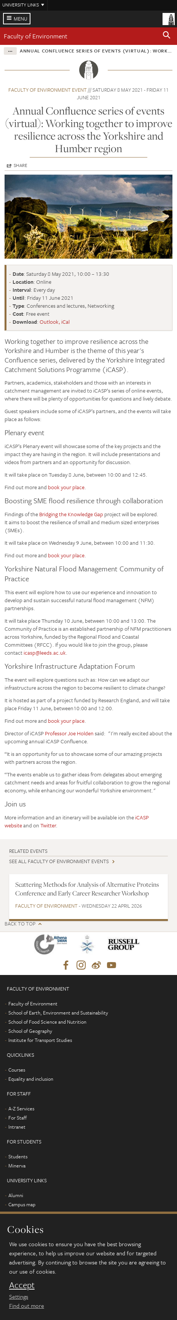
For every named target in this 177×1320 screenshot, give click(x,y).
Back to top (20, 923)
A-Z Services (21, 1108)
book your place (66, 487)
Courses (16, 1069)
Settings (18, 1296)
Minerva (17, 1165)
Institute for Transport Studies (40, 1040)
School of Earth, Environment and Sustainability (58, 1012)
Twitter (48, 825)
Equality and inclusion (30, 1079)
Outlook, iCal (55, 322)
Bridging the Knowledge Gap (71, 514)
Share (20, 165)
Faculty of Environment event (47, 90)
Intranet (17, 1127)
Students (17, 1156)
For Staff (17, 1117)
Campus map (21, 1204)
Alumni (15, 1195)
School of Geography (30, 1031)
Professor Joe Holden (69, 733)
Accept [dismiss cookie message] (22, 1285)
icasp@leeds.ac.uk (45, 653)
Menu (20, 18)
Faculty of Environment (35, 36)
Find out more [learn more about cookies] (26, 1305)
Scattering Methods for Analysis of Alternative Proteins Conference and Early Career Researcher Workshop (87, 889)
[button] (166, 36)
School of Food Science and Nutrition (47, 1022)
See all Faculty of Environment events (59, 861)
